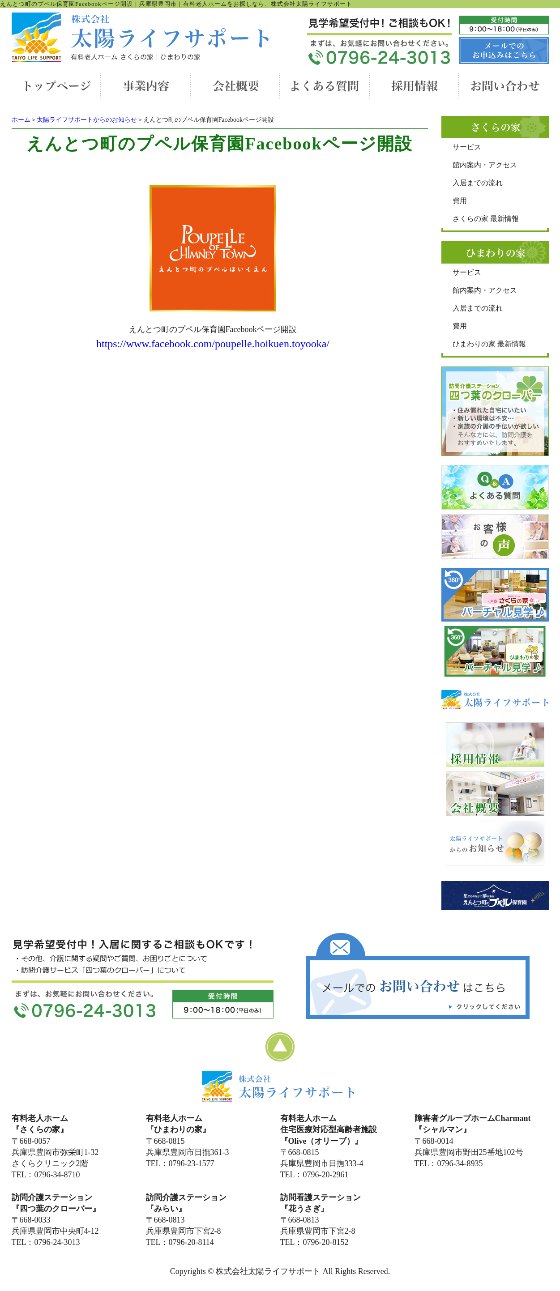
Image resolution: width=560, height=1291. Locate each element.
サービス (467, 147)
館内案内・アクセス (485, 165)
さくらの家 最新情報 (486, 218)
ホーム (21, 119)
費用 (460, 201)
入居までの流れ (478, 183)
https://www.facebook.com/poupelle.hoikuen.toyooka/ (212, 343)
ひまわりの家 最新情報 (489, 344)
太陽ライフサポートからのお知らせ (87, 119)
